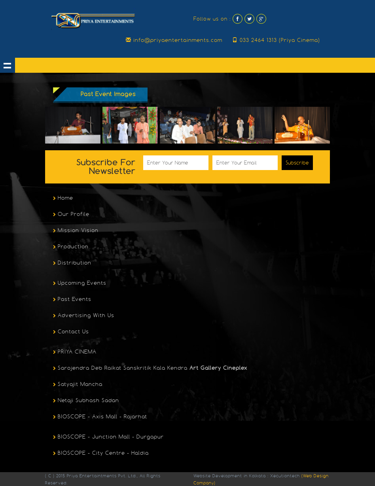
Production (70, 247)
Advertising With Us (82, 316)
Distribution (71, 263)
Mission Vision (74, 231)
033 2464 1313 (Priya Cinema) (276, 40)
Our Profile (70, 215)
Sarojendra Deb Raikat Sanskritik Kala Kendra (149, 369)
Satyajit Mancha (76, 385)
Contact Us (70, 332)
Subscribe (297, 163)
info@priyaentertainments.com (174, 40)
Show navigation (7, 65)
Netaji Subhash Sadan (85, 401)
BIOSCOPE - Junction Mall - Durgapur (107, 437)
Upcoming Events (78, 283)
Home (62, 198)
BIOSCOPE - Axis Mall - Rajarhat (99, 417)
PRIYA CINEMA (74, 352)
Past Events (71, 300)
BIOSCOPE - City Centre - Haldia (100, 454)
